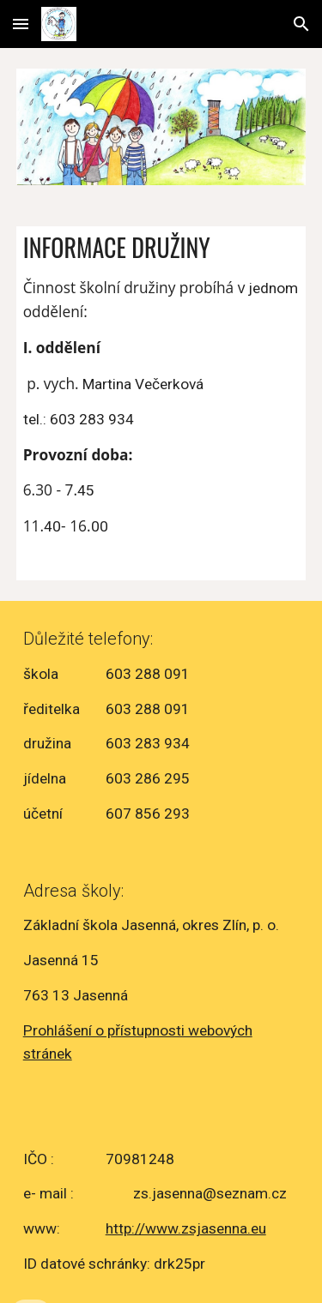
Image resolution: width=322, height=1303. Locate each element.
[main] (161, 403)
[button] (20, 23)
